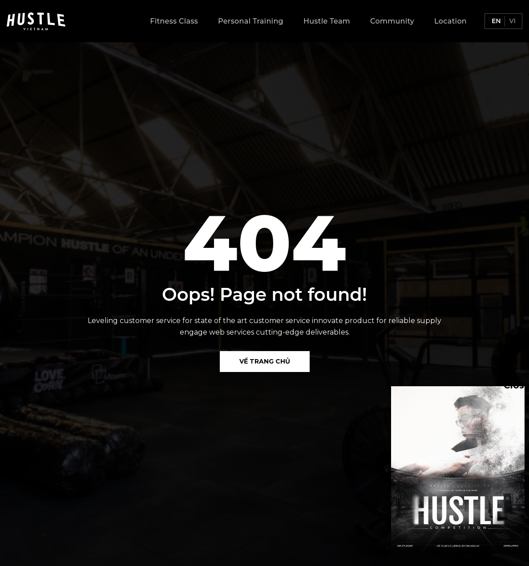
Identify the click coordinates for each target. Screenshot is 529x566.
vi (512, 21)
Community (392, 21)
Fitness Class (174, 21)
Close (508, 385)
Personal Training (250, 21)
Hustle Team (326, 21)
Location (450, 21)
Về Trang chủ (264, 361)
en (495, 21)
